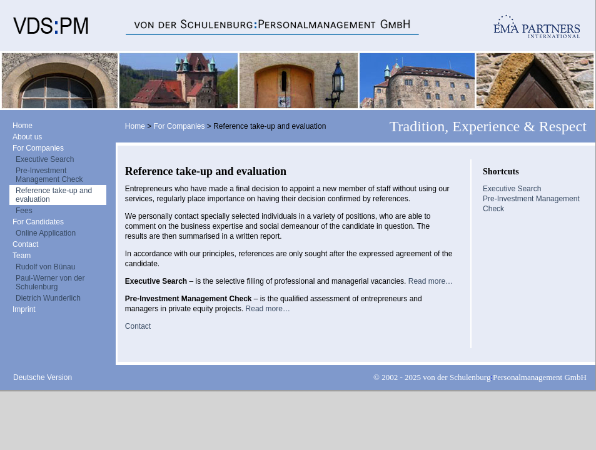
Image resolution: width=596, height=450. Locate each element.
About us (27, 136)
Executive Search (45, 159)
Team (22, 255)
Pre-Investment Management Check (49, 175)
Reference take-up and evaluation (54, 195)
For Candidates (38, 222)
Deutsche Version (42, 377)
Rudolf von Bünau (45, 266)
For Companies (38, 148)
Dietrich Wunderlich (48, 298)
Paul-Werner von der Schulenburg (50, 282)
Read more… (430, 281)
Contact (25, 244)
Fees (24, 210)
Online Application (46, 233)
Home (23, 125)
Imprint (24, 309)
